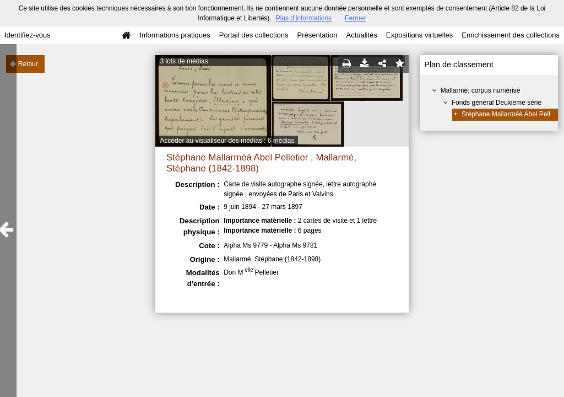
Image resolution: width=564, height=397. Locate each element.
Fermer (355, 18)
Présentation (317, 35)
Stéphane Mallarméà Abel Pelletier (512, 114)
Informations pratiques (174, 35)
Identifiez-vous (27, 35)
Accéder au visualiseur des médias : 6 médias (227, 140)
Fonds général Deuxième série (496, 102)
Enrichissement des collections (511, 35)
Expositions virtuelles (419, 35)
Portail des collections (254, 35)
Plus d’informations (304, 18)
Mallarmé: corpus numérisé (480, 90)
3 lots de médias (184, 61)
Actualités (361, 35)
